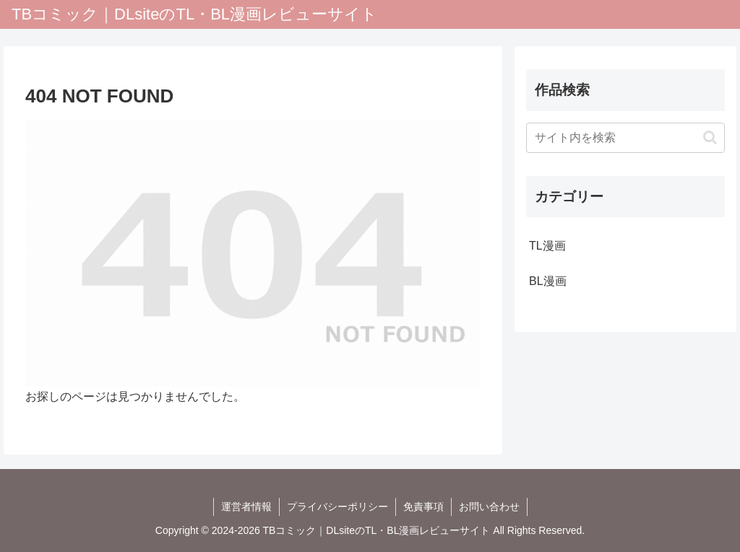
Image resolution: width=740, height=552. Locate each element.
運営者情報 (246, 506)
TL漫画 (547, 246)
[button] (710, 137)
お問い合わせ (489, 506)
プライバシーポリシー (337, 506)
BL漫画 (548, 281)
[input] (625, 138)
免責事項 (423, 506)
